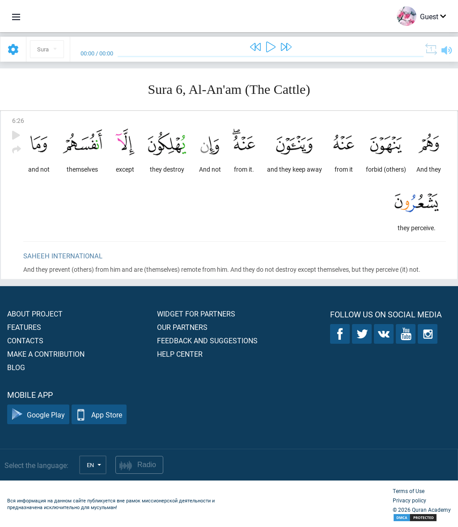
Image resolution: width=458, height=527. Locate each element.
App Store (99, 415)
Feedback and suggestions (207, 340)
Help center (180, 353)
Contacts (25, 340)
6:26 (18, 120)
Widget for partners (196, 313)
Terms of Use (408, 490)
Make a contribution (46, 353)
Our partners (182, 327)
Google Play (38, 415)
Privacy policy (409, 500)
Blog (16, 367)
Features (24, 327)
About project (35, 313)
